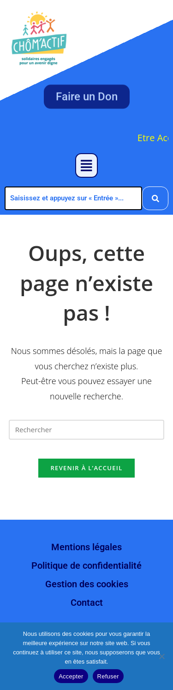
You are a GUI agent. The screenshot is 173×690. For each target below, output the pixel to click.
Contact (87, 602)
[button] (86, 165)
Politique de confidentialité (86, 565)
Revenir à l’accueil (86, 468)
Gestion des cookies (86, 584)
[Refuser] (161, 656)
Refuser (108, 676)
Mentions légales (86, 547)
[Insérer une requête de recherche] (87, 430)
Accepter (71, 676)
